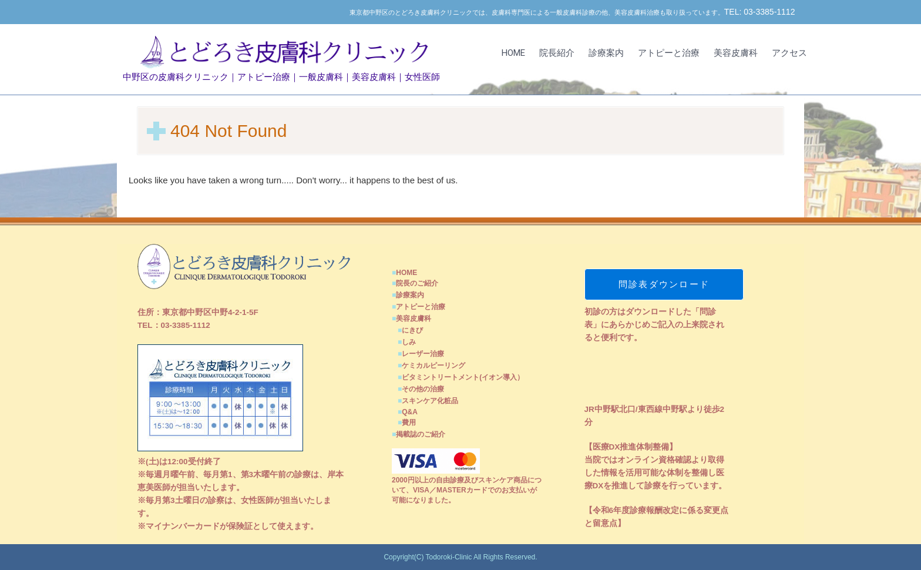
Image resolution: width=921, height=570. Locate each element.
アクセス (789, 53)
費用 (409, 422)
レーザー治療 (423, 354)
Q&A (410, 412)
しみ (409, 342)
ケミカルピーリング (433, 365)
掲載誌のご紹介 (420, 434)
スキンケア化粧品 (430, 401)
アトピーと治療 (669, 53)
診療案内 (606, 53)
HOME (513, 53)
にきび (412, 330)
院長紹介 (556, 53)
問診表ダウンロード (664, 284)
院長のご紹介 (417, 283)
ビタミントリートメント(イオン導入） (463, 377)
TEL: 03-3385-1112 (759, 11)
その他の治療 (423, 389)
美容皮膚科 (736, 53)
